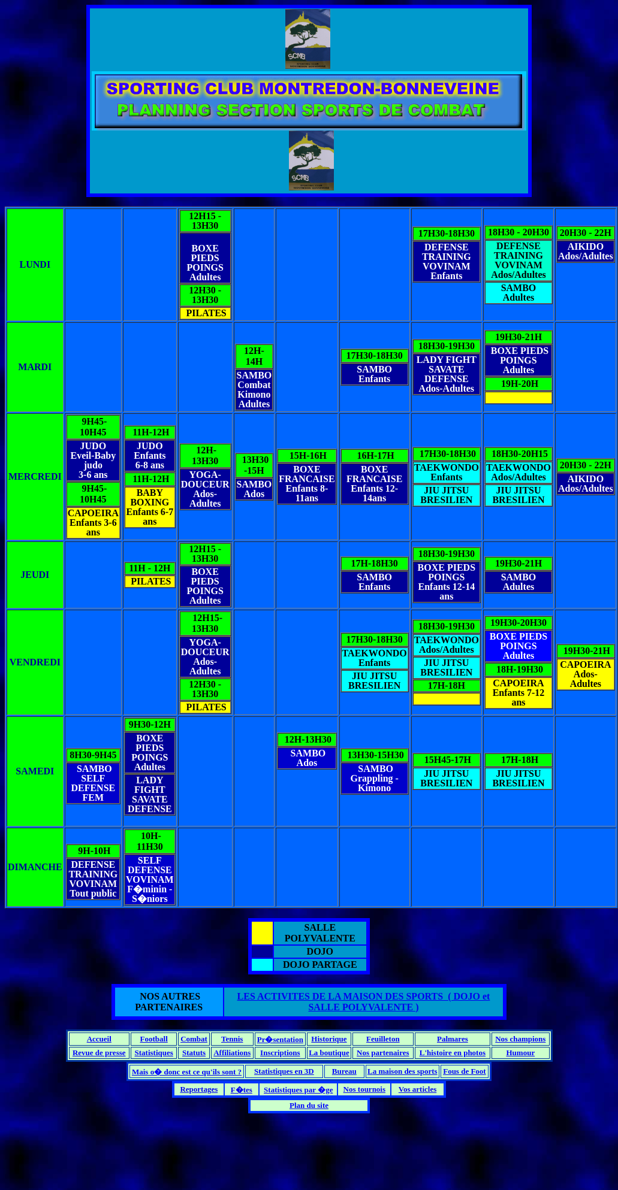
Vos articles (417, 1089)
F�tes (241, 1089)
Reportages (199, 1089)
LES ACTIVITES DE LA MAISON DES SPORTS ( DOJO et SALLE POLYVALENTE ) (363, 1001)
